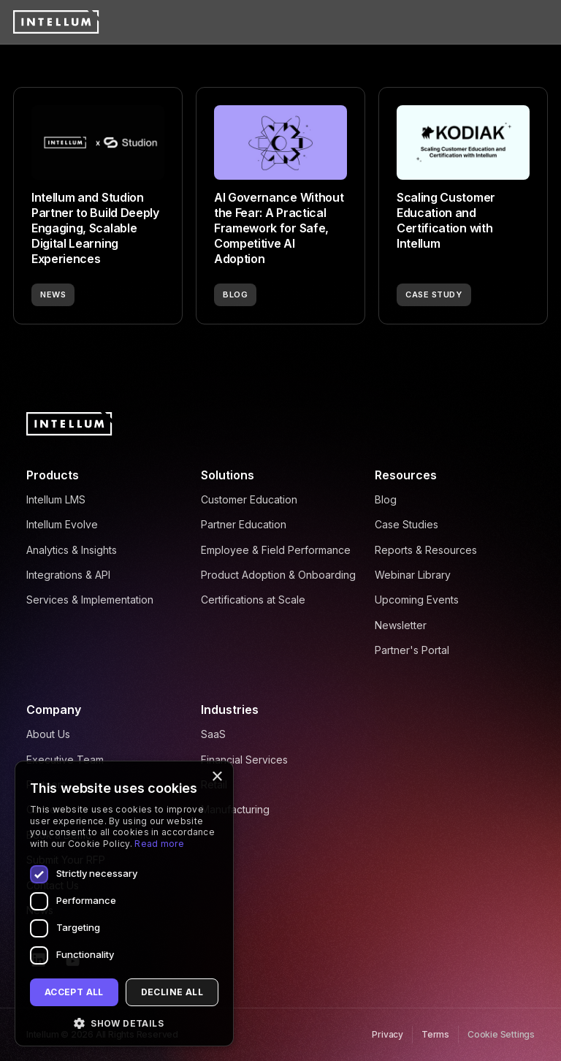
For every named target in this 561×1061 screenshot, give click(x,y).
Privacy (387, 1034)
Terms (435, 1034)
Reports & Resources (426, 550)
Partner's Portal (412, 650)
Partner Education (243, 524)
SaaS (213, 734)
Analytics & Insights (71, 550)
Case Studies (406, 524)
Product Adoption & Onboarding (278, 574)
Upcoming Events (417, 599)
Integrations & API (68, 574)
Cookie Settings (501, 1034)
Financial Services (244, 759)
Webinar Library (413, 574)
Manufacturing (235, 809)
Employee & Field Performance (276, 550)
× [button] (216, 777)
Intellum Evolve (62, 524)
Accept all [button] (74, 991)
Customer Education (249, 499)
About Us (48, 734)
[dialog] (124, 903)
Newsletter (401, 625)
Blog (386, 499)
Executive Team (65, 759)
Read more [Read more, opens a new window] (159, 843)
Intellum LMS (55, 499)
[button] (124, 1023)
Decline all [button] (172, 991)
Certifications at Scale (253, 599)
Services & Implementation (89, 599)
